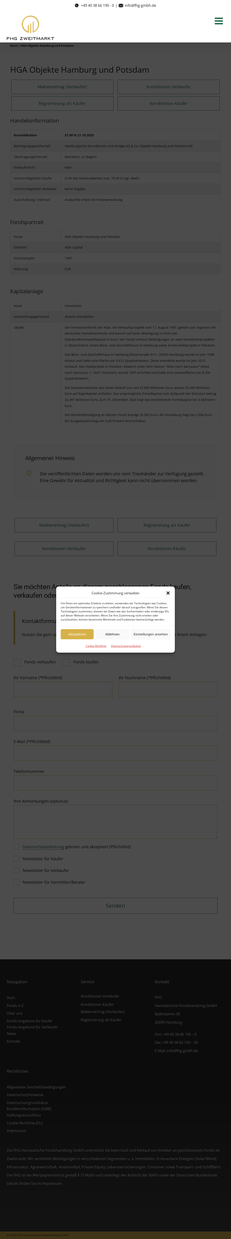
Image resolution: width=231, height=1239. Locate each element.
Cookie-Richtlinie (96, 646)
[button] (168, 593)
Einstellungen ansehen (151, 634)
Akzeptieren (77, 634)
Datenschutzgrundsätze (126, 646)
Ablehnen (112, 634)
